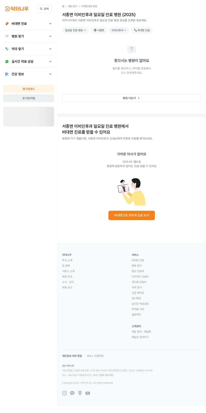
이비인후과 (119, 30)
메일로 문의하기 (140, 337)
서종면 (99, 30)
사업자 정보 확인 (106, 375)
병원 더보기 (132, 98)
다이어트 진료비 (140, 276)
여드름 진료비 (139, 282)
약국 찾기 (137, 287)
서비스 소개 (68, 271)
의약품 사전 (138, 309)
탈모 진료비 (138, 271)
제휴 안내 (67, 276)
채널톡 (147, 331)
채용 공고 (67, 287)
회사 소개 (67, 260)
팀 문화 (66, 265)
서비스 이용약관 (95, 355)
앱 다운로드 (29, 88)
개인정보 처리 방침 (72, 355)
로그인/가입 (28, 98)
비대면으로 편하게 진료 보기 (131, 215)
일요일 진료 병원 (76, 30)
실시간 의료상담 (140, 303)
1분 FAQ (136, 298)
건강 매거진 (138, 292)
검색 (44, 8)
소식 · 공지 (68, 282)
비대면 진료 (142, 30)
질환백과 (136, 314)
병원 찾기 (137, 265)
